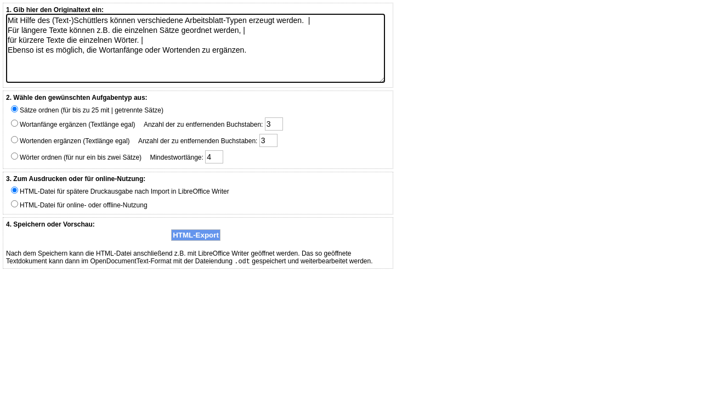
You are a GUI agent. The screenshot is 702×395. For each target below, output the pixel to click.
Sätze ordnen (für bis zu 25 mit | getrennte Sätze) (87, 109)
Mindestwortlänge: (186, 156)
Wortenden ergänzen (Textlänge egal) (70, 140)
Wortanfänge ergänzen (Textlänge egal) (73, 124)
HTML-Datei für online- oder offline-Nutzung (79, 204)
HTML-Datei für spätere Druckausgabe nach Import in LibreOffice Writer (120, 191)
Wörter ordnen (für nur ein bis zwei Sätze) (76, 157)
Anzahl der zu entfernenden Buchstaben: (213, 124)
